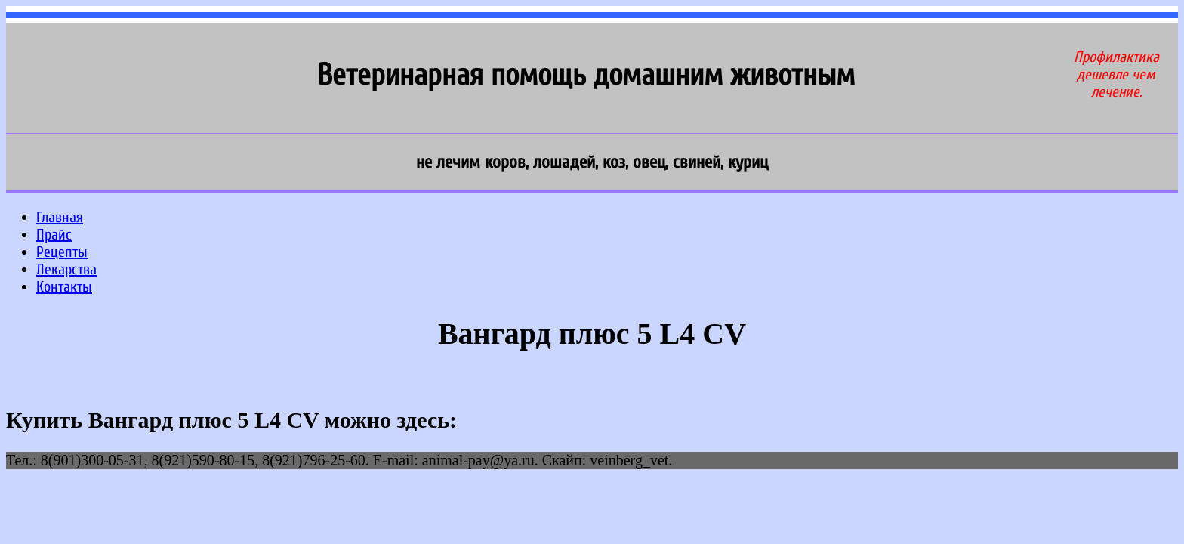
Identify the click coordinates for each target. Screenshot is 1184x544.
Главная (59, 217)
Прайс (54, 234)
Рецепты (62, 252)
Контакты (64, 286)
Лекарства (66, 269)
